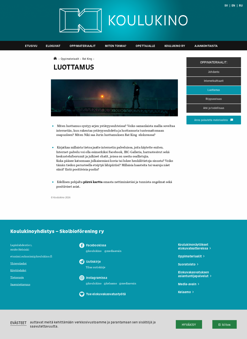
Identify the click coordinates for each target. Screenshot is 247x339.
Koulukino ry (174, 46)
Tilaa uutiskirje (95, 267)
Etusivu (31, 46)
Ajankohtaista (206, 46)
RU (241, 5)
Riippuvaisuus (214, 99)
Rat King (88, 59)
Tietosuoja (17, 277)
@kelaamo (110, 283)
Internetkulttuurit (214, 81)
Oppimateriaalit (83, 46)
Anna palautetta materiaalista (213, 120)
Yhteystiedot (18, 263)
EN (233, 5)
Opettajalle (145, 46)
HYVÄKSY (189, 325)
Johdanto (214, 72)
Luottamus (214, 90)
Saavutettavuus (20, 284)
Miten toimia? (115, 46)
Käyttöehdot (18, 270)
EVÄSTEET (18, 323)
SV (226, 5)
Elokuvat (53, 46)
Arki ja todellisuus (213, 108)
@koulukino (94, 251)
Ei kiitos (224, 325)
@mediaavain (112, 251)
